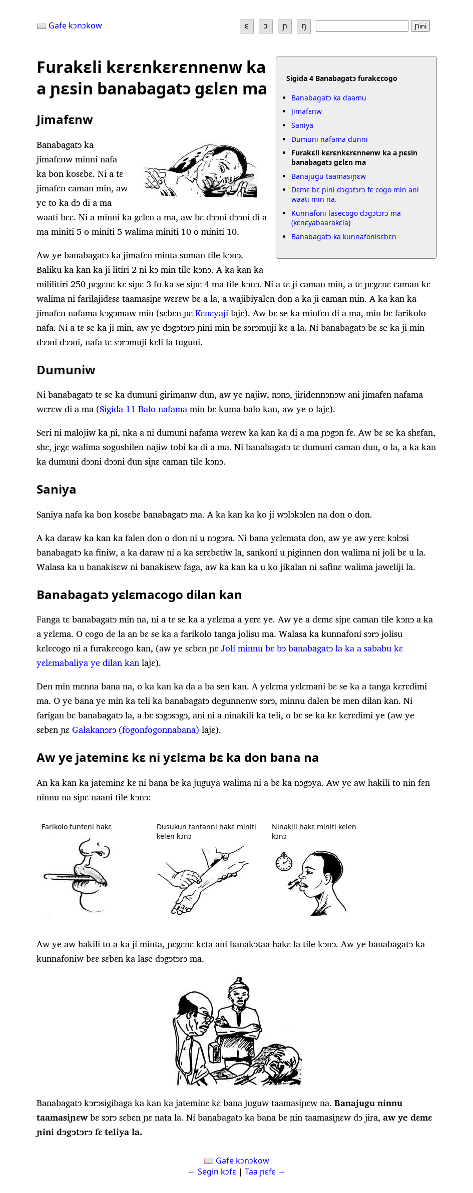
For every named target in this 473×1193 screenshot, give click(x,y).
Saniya (302, 125)
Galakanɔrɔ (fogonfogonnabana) (135, 729)
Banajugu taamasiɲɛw (328, 176)
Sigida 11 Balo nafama (143, 409)
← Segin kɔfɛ (212, 1171)
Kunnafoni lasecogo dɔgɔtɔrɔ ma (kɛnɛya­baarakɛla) (346, 217)
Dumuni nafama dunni (329, 139)
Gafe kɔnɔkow (242, 1160)
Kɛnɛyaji (211, 313)
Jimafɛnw (306, 111)
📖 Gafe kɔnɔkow (69, 25)
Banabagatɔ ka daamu (328, 97)
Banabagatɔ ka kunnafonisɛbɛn (343, 236)
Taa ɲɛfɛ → (265, 1171)
